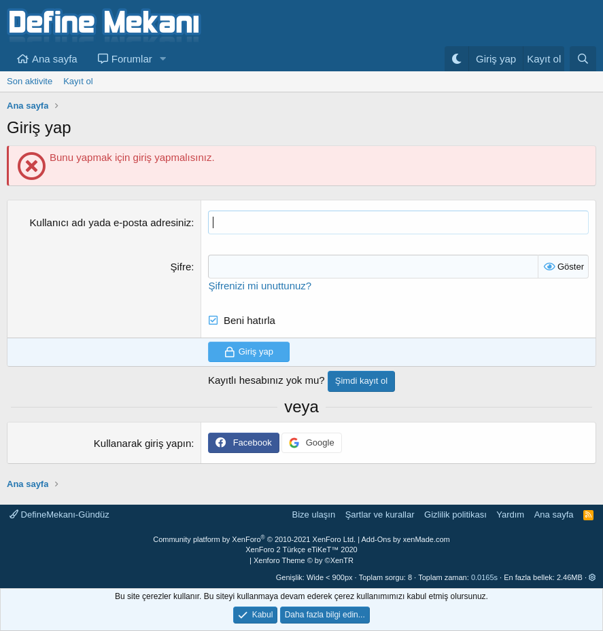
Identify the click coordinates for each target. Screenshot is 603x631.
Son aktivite (29, 81)
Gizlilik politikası (455, 514)
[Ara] (583, 58)
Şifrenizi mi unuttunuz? (259, 285)
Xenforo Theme (304, 560)
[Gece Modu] (456, 58)
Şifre (180, 266)
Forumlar (131, 59)
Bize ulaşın (314, 514)
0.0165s (484, 577)
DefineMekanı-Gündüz (59, 514)
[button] (163, 58)
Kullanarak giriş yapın (142, 443)
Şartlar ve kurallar (380, 514)
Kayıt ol (77, 81)
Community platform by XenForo (254, 539)
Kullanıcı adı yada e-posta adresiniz (111, 222)
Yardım (510, 514)
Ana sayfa (54, 59)
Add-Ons (376, 539)
